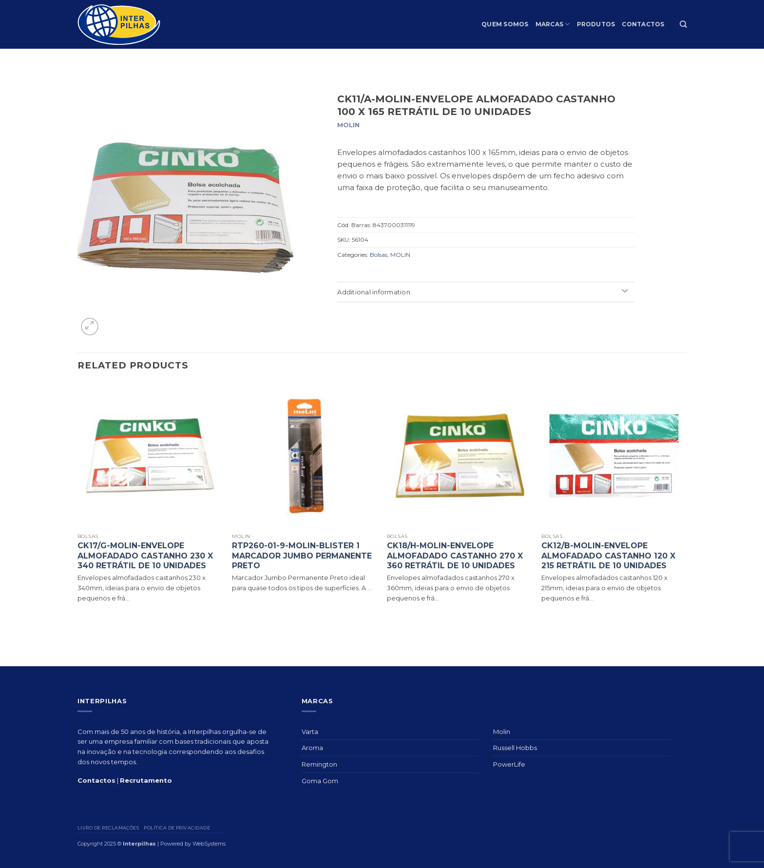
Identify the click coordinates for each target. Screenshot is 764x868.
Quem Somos (504, 24)
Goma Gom (320, 781)
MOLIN (400, 254)
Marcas (552, 24)
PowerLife (509, 764)
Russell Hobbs (515, 748)
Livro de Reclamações (108, 827)
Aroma (312, 748)
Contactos (643, 24)
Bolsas (378, 254)
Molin (501, 731)
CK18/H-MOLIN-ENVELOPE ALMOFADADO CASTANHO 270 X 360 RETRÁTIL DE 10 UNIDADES (455, 556)
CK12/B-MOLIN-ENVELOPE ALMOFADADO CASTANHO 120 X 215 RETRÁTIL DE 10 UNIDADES (608, 556)
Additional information (484, 292)
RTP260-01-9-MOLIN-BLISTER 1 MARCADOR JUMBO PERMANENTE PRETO (302, 556)
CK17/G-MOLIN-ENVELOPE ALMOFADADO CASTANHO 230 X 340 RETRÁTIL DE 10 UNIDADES (145, 556)
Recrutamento (146, 780)
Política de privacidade (177, 827)
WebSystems (209, 843)
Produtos (596, 24)
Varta (310, 731)
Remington (319, 764)
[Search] (683, 24)
